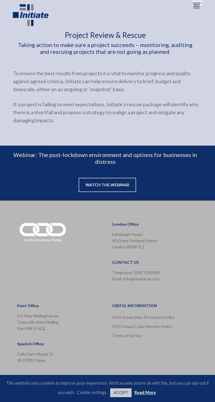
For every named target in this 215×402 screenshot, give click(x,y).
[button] (197, 6)
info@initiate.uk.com (141, 278)
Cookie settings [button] (92, 392)
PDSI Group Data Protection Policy (143, 317)
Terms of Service (127, 335)
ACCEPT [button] (121, 392)
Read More (145, 392)
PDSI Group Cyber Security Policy (142, 326)
